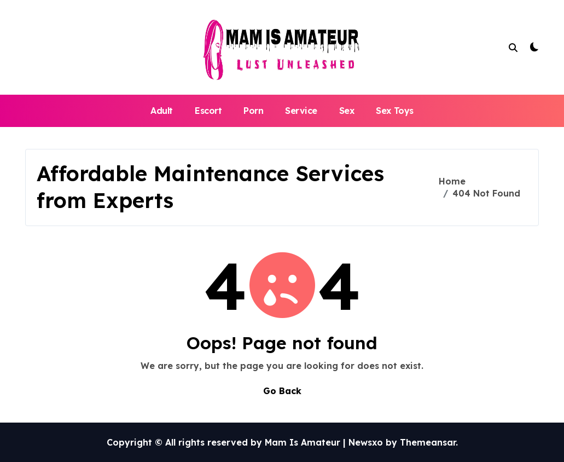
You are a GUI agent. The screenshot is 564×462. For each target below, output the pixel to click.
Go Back (282, 390)
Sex (346, 110)
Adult (161, 110)
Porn (253, 110)
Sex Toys (394, 110)
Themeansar (428, 442)
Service (301, 110)
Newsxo (365, 442)
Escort (208, 110)
